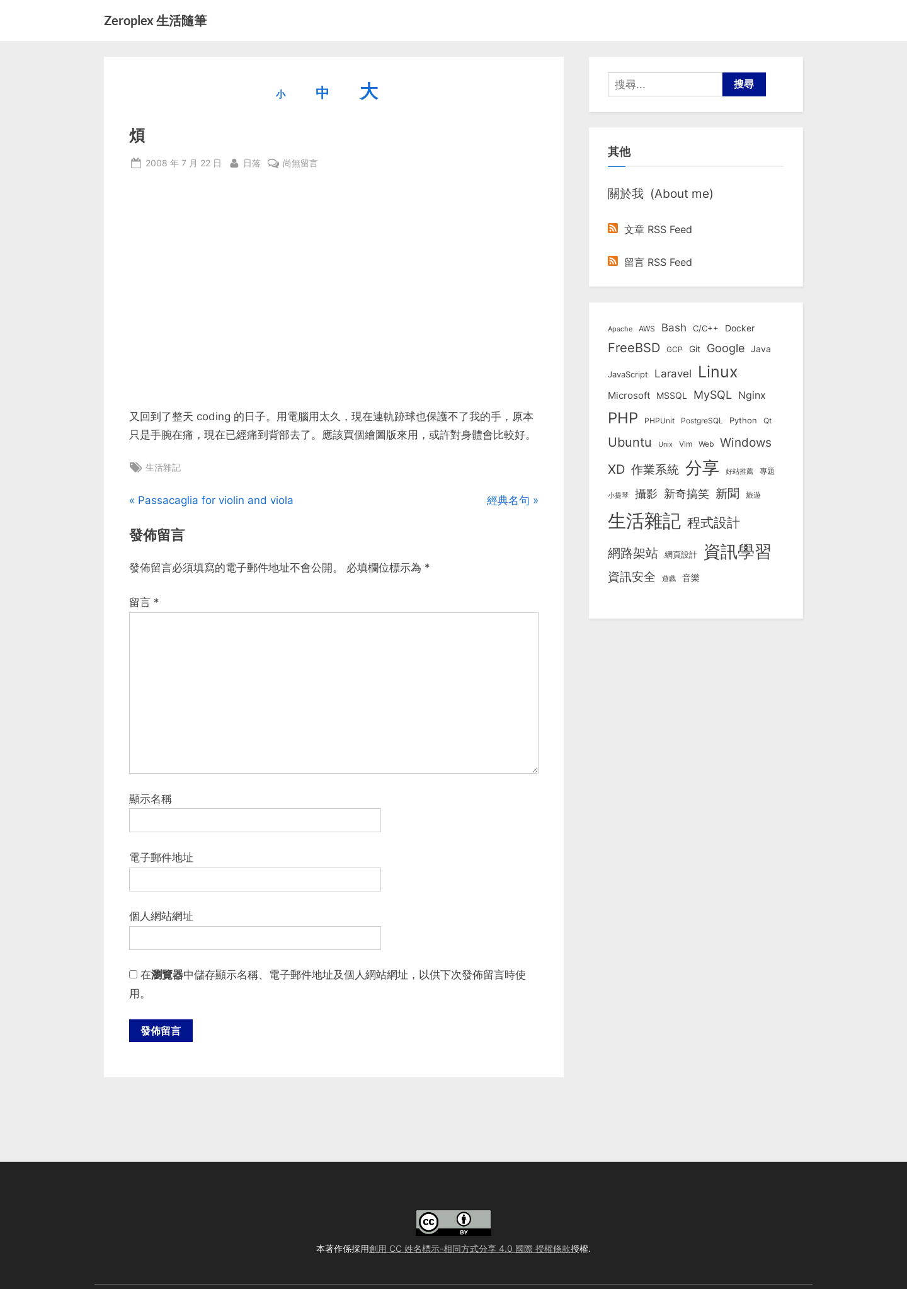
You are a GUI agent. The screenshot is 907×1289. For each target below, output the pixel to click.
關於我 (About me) (661, 193)
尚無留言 (300, 163)
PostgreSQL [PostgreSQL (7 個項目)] (702, 420)
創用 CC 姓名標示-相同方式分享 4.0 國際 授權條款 (470, 1248)
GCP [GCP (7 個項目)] (674, 349)
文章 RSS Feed (650, 229)
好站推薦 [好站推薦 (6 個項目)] (739, 471)
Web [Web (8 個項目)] (706, 444)
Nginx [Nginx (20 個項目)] (752, 395)
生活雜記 (163, 467)
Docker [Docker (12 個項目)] (740, 328)
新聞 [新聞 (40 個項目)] (727, 493)
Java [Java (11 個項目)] (761, 349)
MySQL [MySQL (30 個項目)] (712, 394)
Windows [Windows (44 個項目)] (746, 442)
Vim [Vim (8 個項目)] (685, 444)
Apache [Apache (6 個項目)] (620, 328)
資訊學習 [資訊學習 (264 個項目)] (738, 551)
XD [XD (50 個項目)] (616, 469)
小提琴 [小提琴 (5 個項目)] (618, 495)
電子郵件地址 (161, 857)
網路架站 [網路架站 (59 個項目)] (633, 553)
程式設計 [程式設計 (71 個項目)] (713, 522)
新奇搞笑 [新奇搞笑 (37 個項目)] (686, 493)
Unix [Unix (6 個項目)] (665, 444)
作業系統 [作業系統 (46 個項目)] (655, 469)
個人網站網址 (161, 916)
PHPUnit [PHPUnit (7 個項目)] (659, 420)
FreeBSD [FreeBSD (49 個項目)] (634, 347)
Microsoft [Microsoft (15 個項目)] (629, 395)
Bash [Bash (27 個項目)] (674, 327)
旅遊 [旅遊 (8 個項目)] (753, 495)
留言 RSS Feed (650, 262)
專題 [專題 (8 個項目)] (767, 471)
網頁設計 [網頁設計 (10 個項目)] (681, 554)
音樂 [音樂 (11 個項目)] (691, 578)
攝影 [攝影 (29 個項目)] (646, 493)
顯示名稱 (150, 799)
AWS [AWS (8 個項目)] (647, 328)
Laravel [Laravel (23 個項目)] (673, 373)
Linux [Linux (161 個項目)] (718, 371)
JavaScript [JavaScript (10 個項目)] (628, 374)
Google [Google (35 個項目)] (725, 348)
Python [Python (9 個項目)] (743, 420)
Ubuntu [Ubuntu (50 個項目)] (630, 442)
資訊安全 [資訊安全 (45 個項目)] (632, 576)
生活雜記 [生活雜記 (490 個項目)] (644, 521)
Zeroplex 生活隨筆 (155, 20)
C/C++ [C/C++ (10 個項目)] (706, 328)
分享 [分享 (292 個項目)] (702, 467)
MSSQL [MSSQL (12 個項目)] (671, 396)
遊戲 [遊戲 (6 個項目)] (669, 578)
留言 (144, 602)
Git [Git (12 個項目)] (694, 349)
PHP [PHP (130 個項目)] (623, 418)
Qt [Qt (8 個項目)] (767, 420)
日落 (252, 161)
